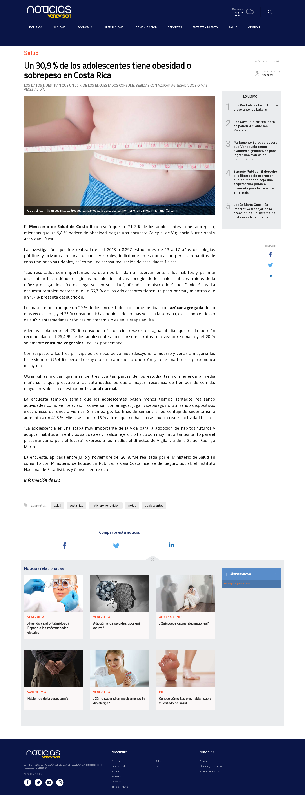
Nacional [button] (60, 27)
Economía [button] (85, 27)
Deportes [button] (175, 27)
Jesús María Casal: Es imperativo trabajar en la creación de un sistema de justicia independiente (254, 211)
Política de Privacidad (210, 771)
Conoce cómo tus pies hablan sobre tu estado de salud (185, 701)
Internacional (118, 766)
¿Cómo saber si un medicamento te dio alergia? (119, 701)
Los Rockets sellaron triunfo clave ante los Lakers (256, 107)
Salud (27, 37)
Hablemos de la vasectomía (47, 698)
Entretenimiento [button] (205, 27)
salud (57, 505)
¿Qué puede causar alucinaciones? (184, 623)
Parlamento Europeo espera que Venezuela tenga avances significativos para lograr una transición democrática (256, 151)
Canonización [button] (146, 27)
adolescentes (154, 505)
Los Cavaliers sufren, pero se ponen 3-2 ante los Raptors (254, 126)
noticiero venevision (106, 505)
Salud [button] (233, 27)
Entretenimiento (120, 786)
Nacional (116, 761)
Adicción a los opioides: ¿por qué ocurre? (116, 625)
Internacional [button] (114, 27)
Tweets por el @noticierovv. (237, 584)
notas (132, 505)
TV (157, 766)
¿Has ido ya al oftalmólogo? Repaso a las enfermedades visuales (48, 628)
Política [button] (35, 27)
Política (115, 771)
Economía (116, 776)
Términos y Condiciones (211, 766)
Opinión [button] (254, 27)
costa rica (76, 505)
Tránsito (203, 761)
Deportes (116, 781)
